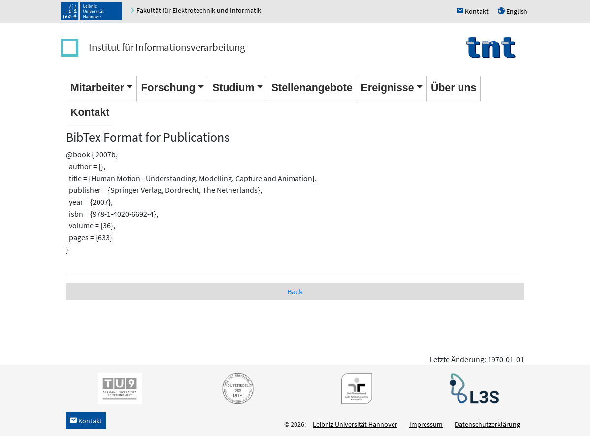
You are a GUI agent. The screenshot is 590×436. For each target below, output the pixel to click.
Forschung (168, 88)
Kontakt (89, 112)
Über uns (453, 88)
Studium (233, 88)
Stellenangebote (312, 88)
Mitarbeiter (97, 88)
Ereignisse (387, 88)
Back (295, 291)
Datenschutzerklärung (487, 424)
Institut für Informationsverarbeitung (167, 47)
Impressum (426, 424)
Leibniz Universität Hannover (355, 424)
